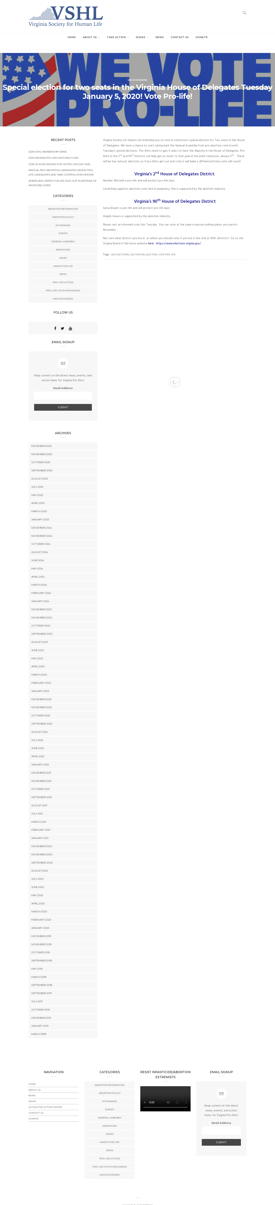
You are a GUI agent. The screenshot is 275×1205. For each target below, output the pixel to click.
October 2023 (40, 618)
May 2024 (37, 561)
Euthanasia (63, 217)
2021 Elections (120, 247)
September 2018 (41, 977)
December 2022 (41, 691)
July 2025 (37, 479)
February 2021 (40, 822)
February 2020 (41, 912)
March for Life (63, 258)
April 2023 (38, 659)
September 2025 (41, 463)
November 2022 (41, 699)
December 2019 (41, 928)
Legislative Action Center (45, 1099)
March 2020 (39, 904)
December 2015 (41, 1010)
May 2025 (37, 487)
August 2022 (39, 724)
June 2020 (37, 879)
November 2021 (41, 773)
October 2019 (40, 945)
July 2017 (37, 993)
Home (71, 37)
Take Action (117, 37)
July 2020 (37, 871)
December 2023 (41, 601)
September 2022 (41, 716)
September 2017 (41, 985)
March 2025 (39, 503)
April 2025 (37, 495)
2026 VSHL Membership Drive (48, 144)
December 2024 (41, 520)
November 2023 (41, 610)
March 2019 (38, 969)
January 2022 (40, 757)
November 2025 (41, 446)
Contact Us (180, 37)
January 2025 (40, 511)
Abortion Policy (63, 209)
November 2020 (41, 846)
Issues (141, 37)
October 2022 (40, 707)
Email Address (63, 381)
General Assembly (63, 234)
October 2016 (40, 1002)
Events (63, 226)
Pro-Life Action (63, 274)
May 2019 (36, 961)
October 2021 (40, 781)
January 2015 (39, 1018)
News (159, 37)
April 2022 (37, 748)
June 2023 (37, 642)
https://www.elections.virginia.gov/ (178, 236)
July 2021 (37, 806)
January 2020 (40, 920)
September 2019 (41, 953)
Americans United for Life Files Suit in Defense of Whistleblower (63, 175)
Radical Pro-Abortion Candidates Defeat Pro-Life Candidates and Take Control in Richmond (61, 165)
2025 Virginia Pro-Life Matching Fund (54, 150)
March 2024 (39, 577)
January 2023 (40, 683)
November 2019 (41, 936)
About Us (90, 37)
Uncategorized (137, 73)
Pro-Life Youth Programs (63, 283)
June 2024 (37, 552)
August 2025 (39, 471)
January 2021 (39, 830)
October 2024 (40, 536)
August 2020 (39, 863)
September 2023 (42, 626)
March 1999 (38, 1026)
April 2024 (38, 569)
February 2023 (41, 675)
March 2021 (38, 814)
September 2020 (42, 855)
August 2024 (39, 544)
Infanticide (63, 242)
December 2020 (41, 838)
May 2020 (37, 887)
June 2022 (37, 740)
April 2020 (38, 895)
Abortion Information (63, 201)
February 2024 (41, 585)
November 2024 (41, 528)
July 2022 (37, 732)
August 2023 (39, 634)
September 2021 (41, 789)
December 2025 (41, 438)
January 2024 (40, 593)
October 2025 (40, 454)
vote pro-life (167, 247)
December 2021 (41, 765)
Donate (202, 37)
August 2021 (39, 797)
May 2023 (37, 650)
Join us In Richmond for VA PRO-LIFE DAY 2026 (59, 156)
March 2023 (39, 667)
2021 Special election (143, 247)
